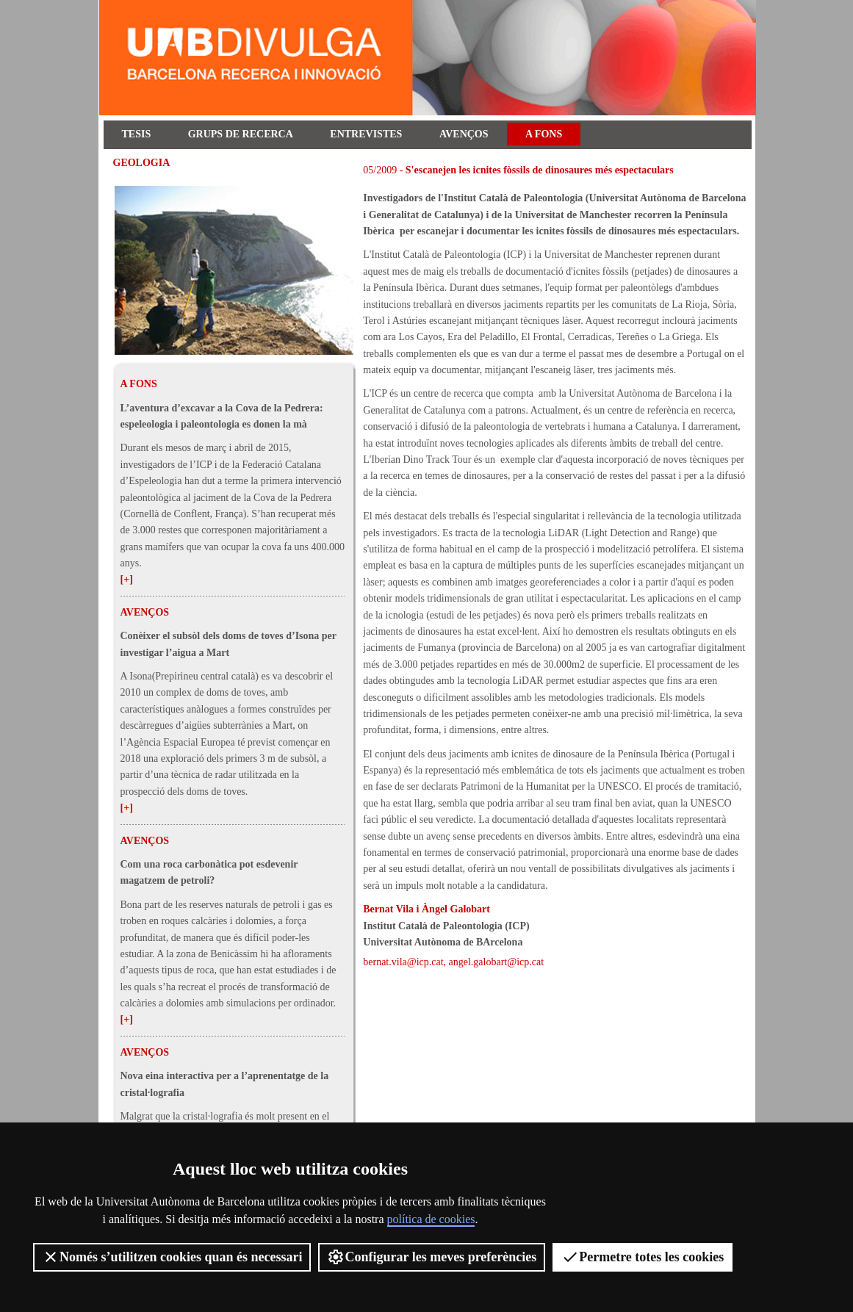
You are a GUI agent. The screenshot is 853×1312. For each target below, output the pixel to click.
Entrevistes (366, 134)
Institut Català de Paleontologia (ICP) (446, 925)
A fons (543, 134)
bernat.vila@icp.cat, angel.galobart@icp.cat (453, 961)
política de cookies (431, 1219)
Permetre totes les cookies (642, 1257)
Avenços (464, 134)
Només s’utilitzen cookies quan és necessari (172, 1257)
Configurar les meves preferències (431, 1257)
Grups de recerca (240, 134)
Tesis (136, 134)
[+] (126, 579)
